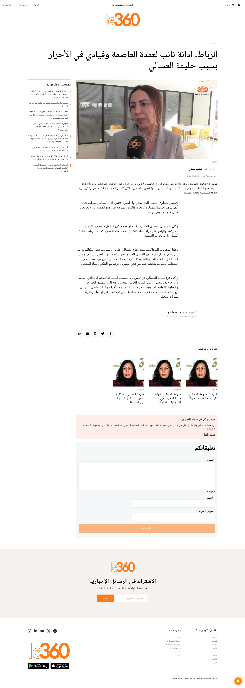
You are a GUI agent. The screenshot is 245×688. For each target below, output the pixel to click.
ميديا (216, 652)
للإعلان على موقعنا (173, 644)
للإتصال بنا (176, 652)
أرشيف (178, 655)
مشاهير (215, 659)
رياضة (215, 655)
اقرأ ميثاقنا (209, 434)
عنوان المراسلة (205, 511)
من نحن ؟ (177, 637)
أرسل (105, 598)
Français (23, 5)
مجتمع (215, 644)
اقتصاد (215, 641)
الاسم (210, 497)
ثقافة (215, 648)
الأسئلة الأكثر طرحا (174, 641)
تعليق (210, 459)
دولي (216, 662)
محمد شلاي (195, 168)
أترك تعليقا (147, 528)
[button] (238, 681)
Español (7, 5)
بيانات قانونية (175, 648)
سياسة (214, 43)
